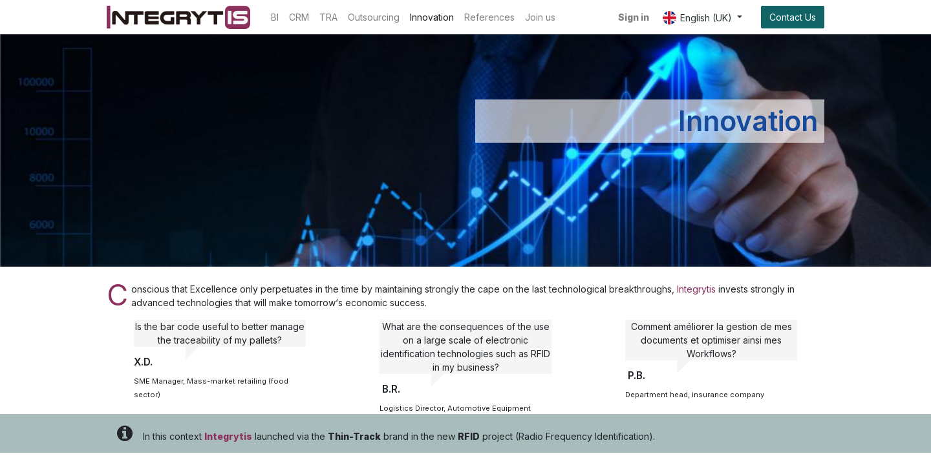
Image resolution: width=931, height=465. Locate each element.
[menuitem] (275, 17)
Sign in (633, 17)
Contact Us (792, 17)
